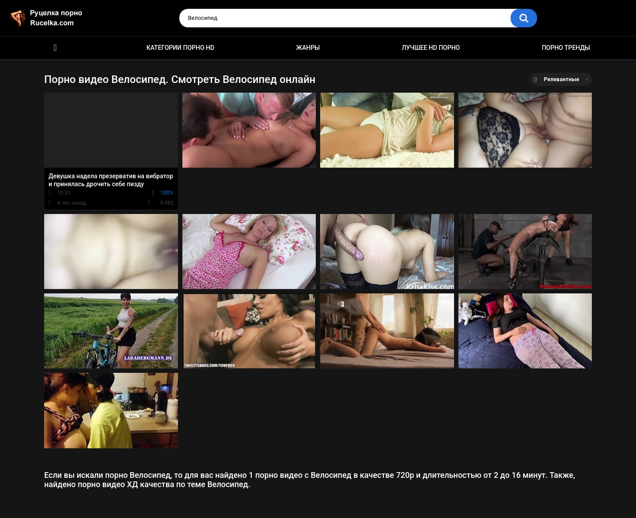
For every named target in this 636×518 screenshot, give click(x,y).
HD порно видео (55, 48)
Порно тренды (566, 47)
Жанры (308, 47)
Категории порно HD (180, 47)
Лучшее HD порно (431, 47)
